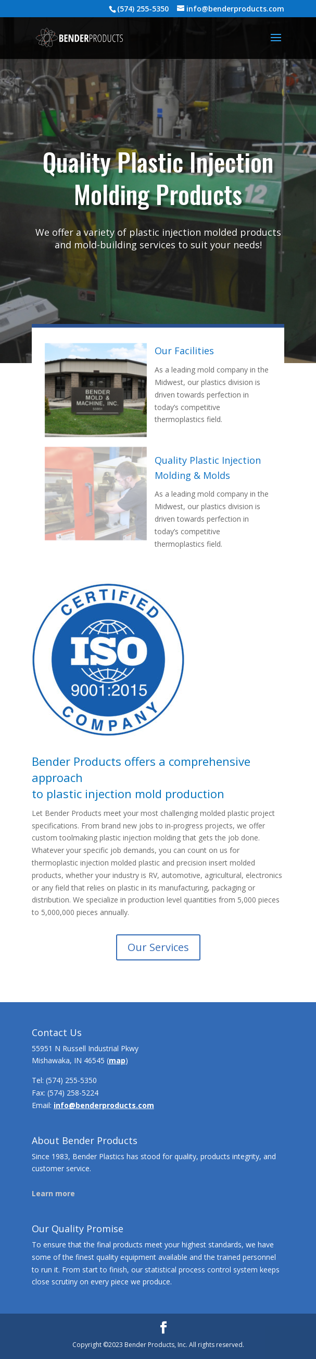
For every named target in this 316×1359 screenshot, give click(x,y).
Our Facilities (184, 350)
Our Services (158, 947)
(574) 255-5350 (71, 1080)
